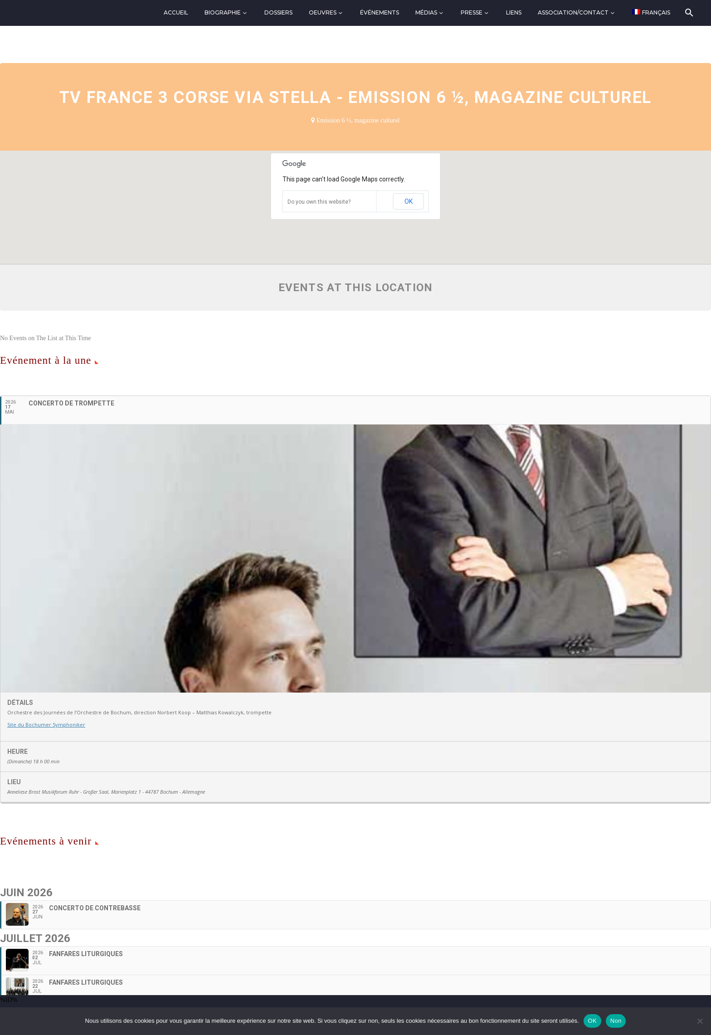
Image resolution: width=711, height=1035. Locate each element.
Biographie (223, 12)
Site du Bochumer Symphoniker (46, 724)
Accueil (176, 12)
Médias (426, 12)
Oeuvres (322, 12)
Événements (379, 12)
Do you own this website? (319, 202)
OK (408, 201)
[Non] (699, 1020)
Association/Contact (573, 12)
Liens (513, 12)
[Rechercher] (688, 12)
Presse (471, 12)
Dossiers (278, 12)
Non (616, 1020)
